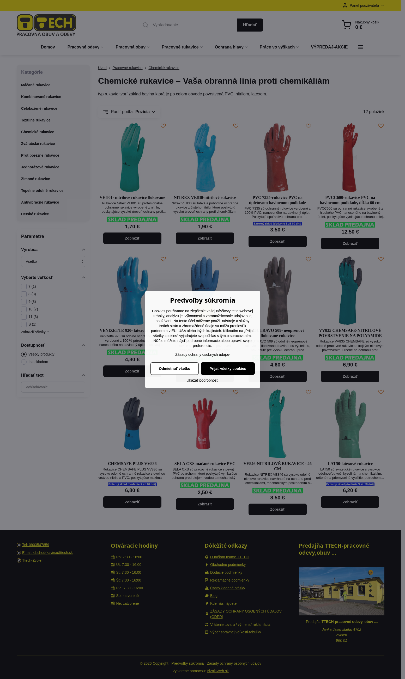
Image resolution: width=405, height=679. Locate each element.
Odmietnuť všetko (174, 368)
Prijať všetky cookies (227, 368)
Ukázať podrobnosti (203, 380)
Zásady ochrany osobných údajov (202, 354)
